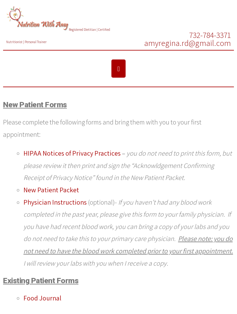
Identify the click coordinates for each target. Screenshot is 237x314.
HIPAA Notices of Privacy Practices (72, 153)
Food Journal (42, 298)
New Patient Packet (51, 190)
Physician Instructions (55, 202)
